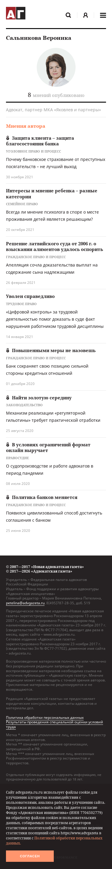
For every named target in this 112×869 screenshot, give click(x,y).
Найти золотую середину (39, 398)
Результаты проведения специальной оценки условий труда (54, 724)
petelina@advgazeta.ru (25, 602)
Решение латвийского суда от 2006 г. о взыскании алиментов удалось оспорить (54, 246)
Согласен (30, 856)
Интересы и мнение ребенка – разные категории (51, 194)
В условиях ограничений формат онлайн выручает (48, 447)
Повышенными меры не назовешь (51, 350)
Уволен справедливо (30, 296)
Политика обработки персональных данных (45, 717)
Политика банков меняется (41, 497)
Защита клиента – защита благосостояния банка (40, 141)
